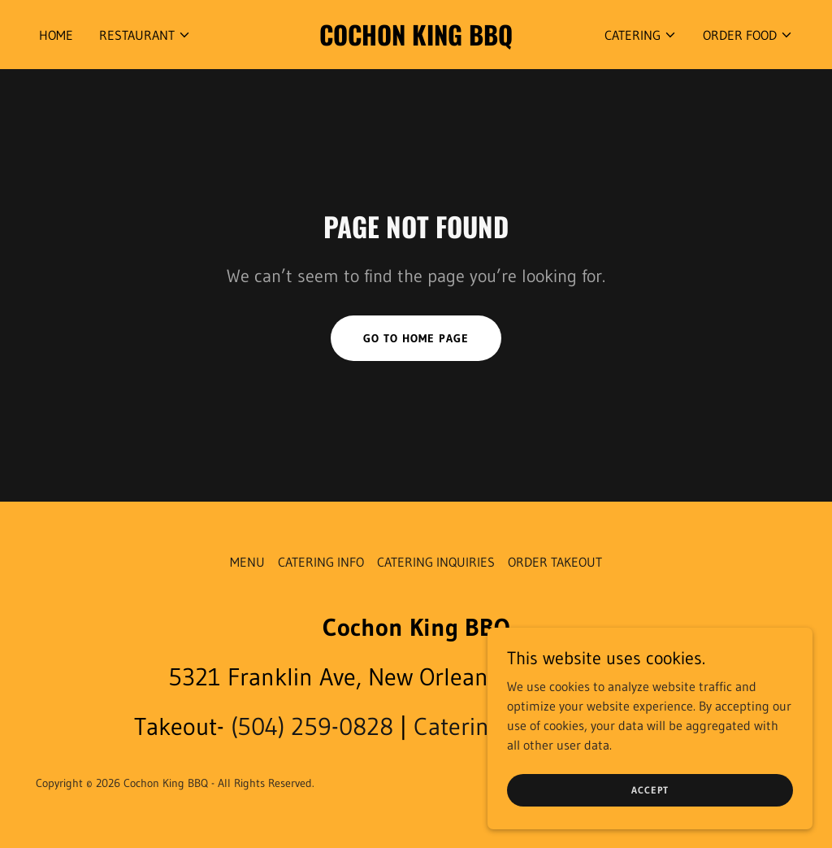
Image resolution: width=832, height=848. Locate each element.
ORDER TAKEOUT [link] (555, 562)
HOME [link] (56, 35)
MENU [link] (247, 562)
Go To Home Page (416, 338)
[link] (415, 41)
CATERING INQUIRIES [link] (436, 562)
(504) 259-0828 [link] (312, 726)
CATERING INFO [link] (321, 562)
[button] (145, 35)
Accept (650, 790)
